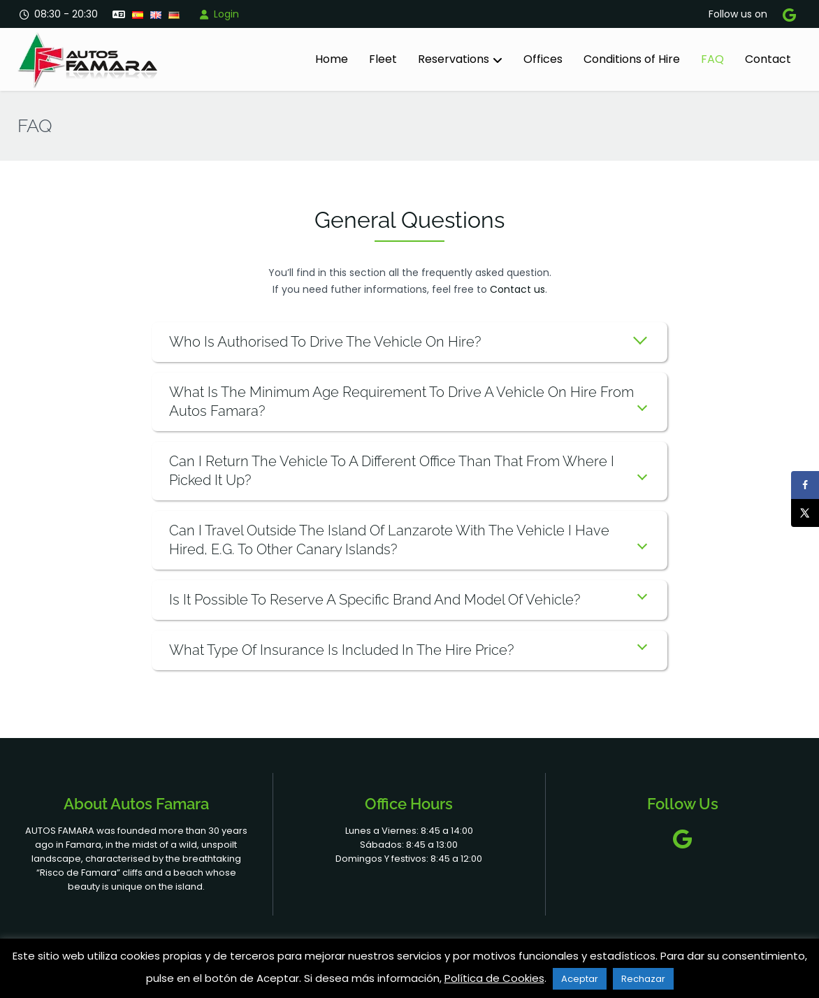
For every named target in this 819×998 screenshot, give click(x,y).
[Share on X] (805, 513)
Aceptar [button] (579, 978)
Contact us (517, 289)
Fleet (383, 59)
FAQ (712, 59)
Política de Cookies (494, 978)
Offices (543, 59)
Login (218, 14)
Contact (768, 59)
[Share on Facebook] (805, 485)
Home (331, 59)
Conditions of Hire (632, 59)
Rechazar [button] (643, 978)
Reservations (453, 59)
